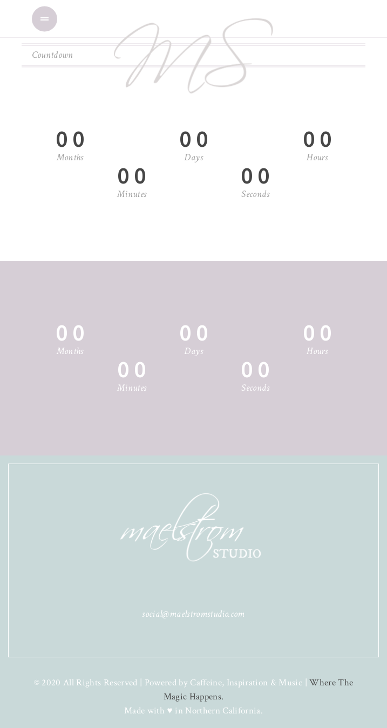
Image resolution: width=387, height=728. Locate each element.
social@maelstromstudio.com (193, 614)
